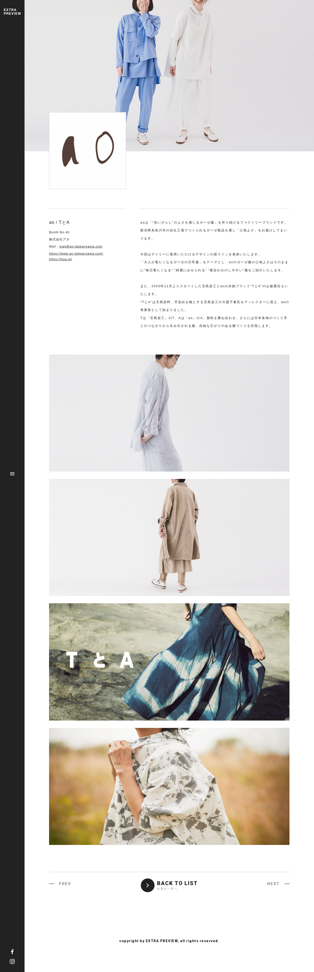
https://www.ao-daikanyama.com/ (76, 253)
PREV (65, 883)
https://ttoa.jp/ (60, 259)
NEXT (273, 883)
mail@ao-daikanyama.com (81, 246)
